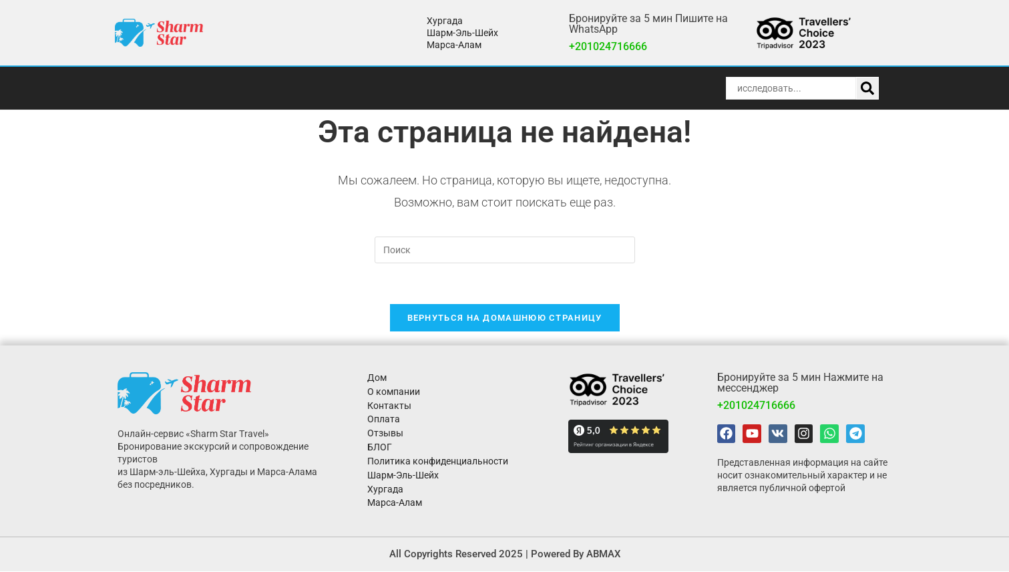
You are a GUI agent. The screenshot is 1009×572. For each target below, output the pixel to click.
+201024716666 (608, 46)
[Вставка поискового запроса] (505, 250)
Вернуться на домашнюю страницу (504, 318)
